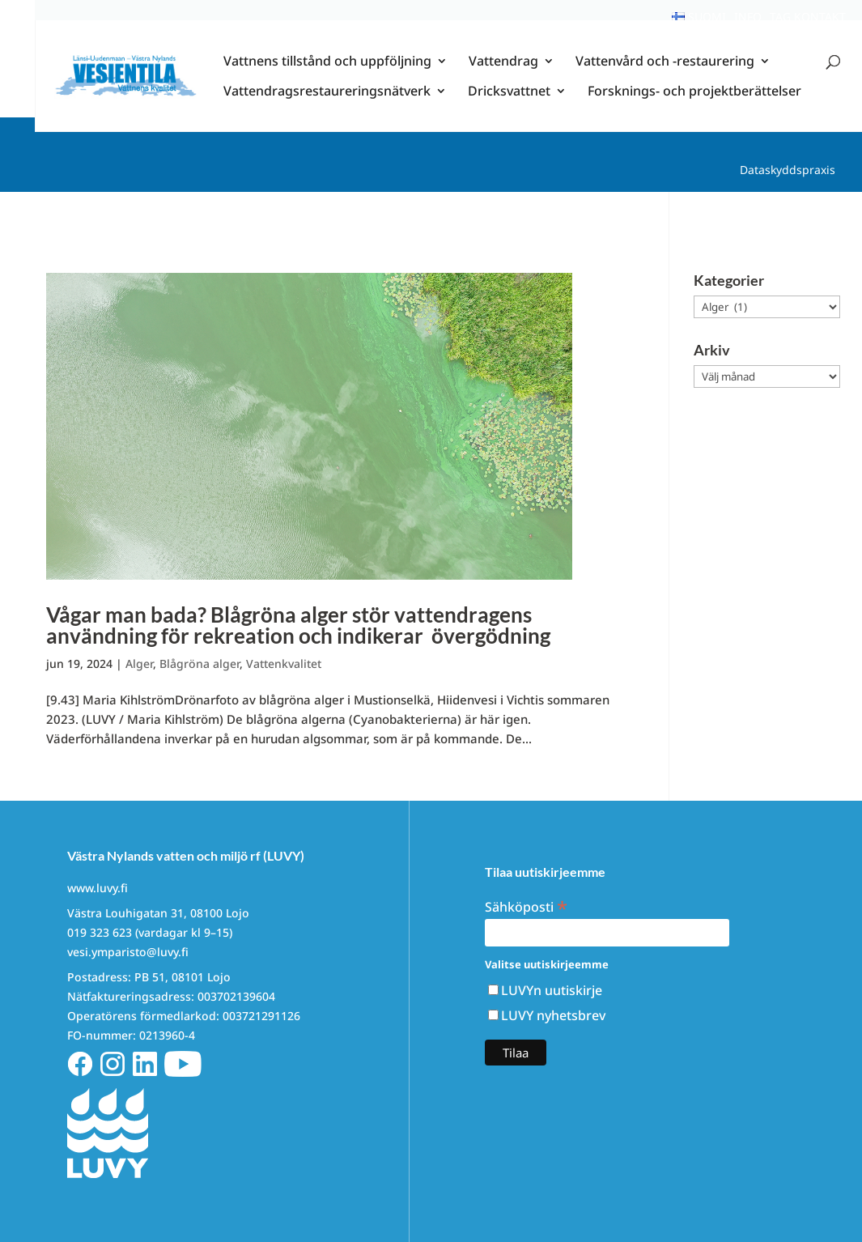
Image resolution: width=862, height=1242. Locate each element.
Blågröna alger (199, 663)
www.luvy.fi (97, 887)
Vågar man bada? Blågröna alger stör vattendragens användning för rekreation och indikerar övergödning (300, 625)
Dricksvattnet (509, 107)
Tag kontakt (808, 16)
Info (748, 16)
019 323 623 (99, 932)
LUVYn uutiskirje (551, 990)
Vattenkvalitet (283, 663)
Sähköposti (526, 906)
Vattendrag (503, 77)
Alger (139, 663)
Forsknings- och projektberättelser (694, 107)
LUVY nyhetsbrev (553, 1015)
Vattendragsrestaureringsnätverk (327, 107)
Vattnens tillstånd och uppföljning (327, 77)
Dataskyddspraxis (787, 169)
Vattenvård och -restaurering (664, 77)
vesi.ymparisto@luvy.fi (128, 951)
